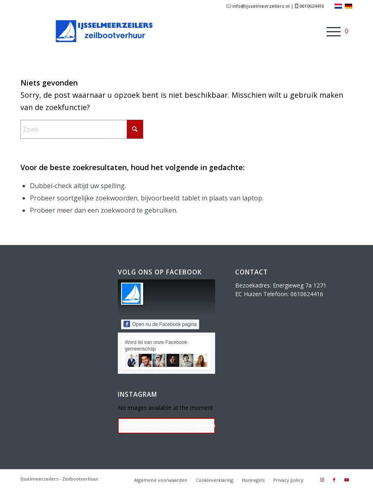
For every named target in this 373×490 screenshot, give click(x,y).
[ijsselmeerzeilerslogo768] (108, 31)
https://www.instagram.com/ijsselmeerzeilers (169, 425)
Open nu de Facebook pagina (160, 324)
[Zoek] (81, 129)
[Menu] (329, 31)
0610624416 (309, 6)
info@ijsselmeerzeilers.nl (258, 6)
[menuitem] (329, 31)
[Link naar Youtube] (346, 480)
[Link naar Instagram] (322, 480)
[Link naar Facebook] (334, 480)
